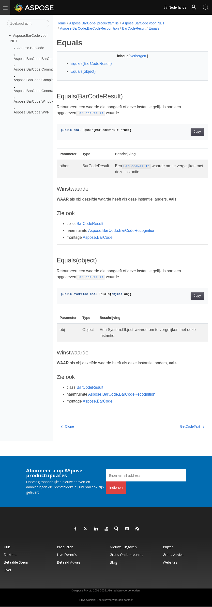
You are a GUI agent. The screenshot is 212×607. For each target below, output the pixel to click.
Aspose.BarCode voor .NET (143, 23)
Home (61, 23)
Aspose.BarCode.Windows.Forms (40, 101)
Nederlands (174, 7)
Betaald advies (68, 562)
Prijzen (168, 547)
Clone (67, 426)
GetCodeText (181, 426)
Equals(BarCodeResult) (91, 63)
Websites (170, 562)
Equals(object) (83, 71)
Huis (7, 547)
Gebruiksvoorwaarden (109, 599)
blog (113, 562)
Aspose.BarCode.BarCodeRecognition (44, 58)
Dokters (10, 554)
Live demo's (67, 554)
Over (7, 570)
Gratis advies (173, 554)
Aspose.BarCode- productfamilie (94, 23)
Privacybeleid (87, 599)
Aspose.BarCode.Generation (36, 91)
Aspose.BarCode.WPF (31, 112)
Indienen (116, 487)
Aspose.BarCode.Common (35, 69)
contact (128, 599)
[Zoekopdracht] (28, 23)
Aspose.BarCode (30, 48)
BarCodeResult (133, 28)
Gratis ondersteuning (126, 554)
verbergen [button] (133, 56)
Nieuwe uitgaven (123, 547)
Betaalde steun (16, 562)
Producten (65, 547)
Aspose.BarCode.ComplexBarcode (41, 80)
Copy (186, 132)
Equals (154, 28)
